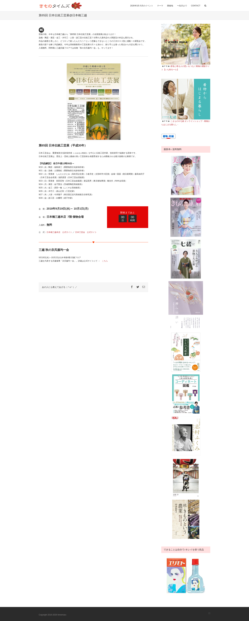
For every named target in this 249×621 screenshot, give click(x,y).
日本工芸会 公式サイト (86, 232)
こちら (105, 261)
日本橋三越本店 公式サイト (59, 232)
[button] (205, 5)
